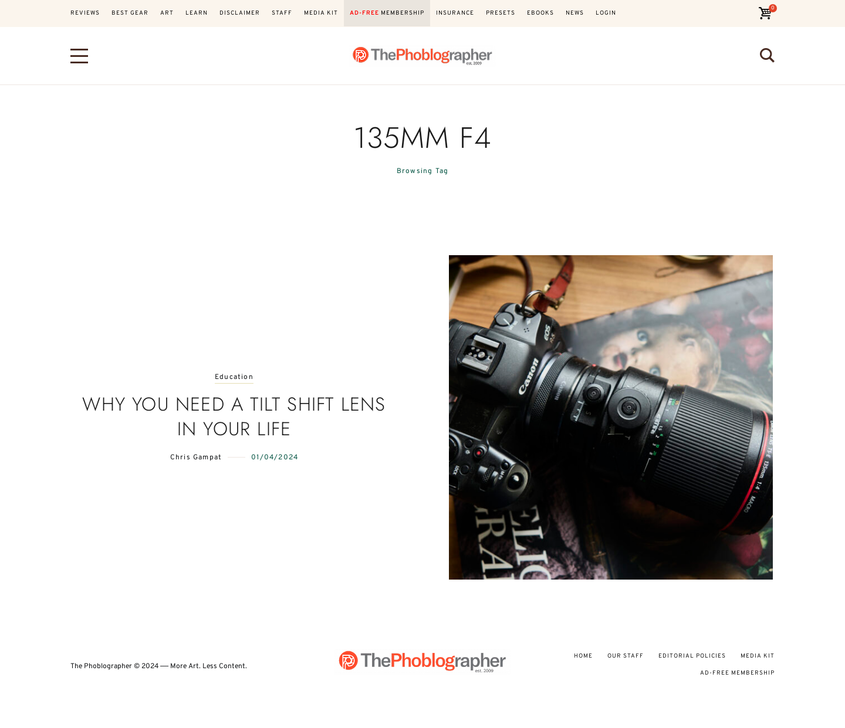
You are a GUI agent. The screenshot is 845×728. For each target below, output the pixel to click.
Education (234, 377)
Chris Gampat (196, 457)
